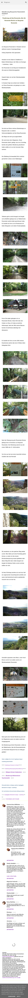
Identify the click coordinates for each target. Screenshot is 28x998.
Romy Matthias (11, 902)
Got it (18, 996)
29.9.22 (19, 881)
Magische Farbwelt (12, 881)
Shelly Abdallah (11, 863)
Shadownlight (10, 893)
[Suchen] (26, 2)
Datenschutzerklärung (8, 956)
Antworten (10, 860)
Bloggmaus (7, 2)
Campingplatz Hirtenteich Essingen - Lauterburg (14, 794)
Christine (9, 921)
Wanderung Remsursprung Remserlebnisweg (14, 768)
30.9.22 (17, 902)
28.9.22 (22, 804)
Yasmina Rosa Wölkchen (13, 804)
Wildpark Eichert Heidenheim (14, 772)
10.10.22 (14, 912)
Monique (9, 912)
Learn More (11, 996)
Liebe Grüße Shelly (11, 876)
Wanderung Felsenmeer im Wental (12, 765)
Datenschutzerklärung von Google (11, 977)
